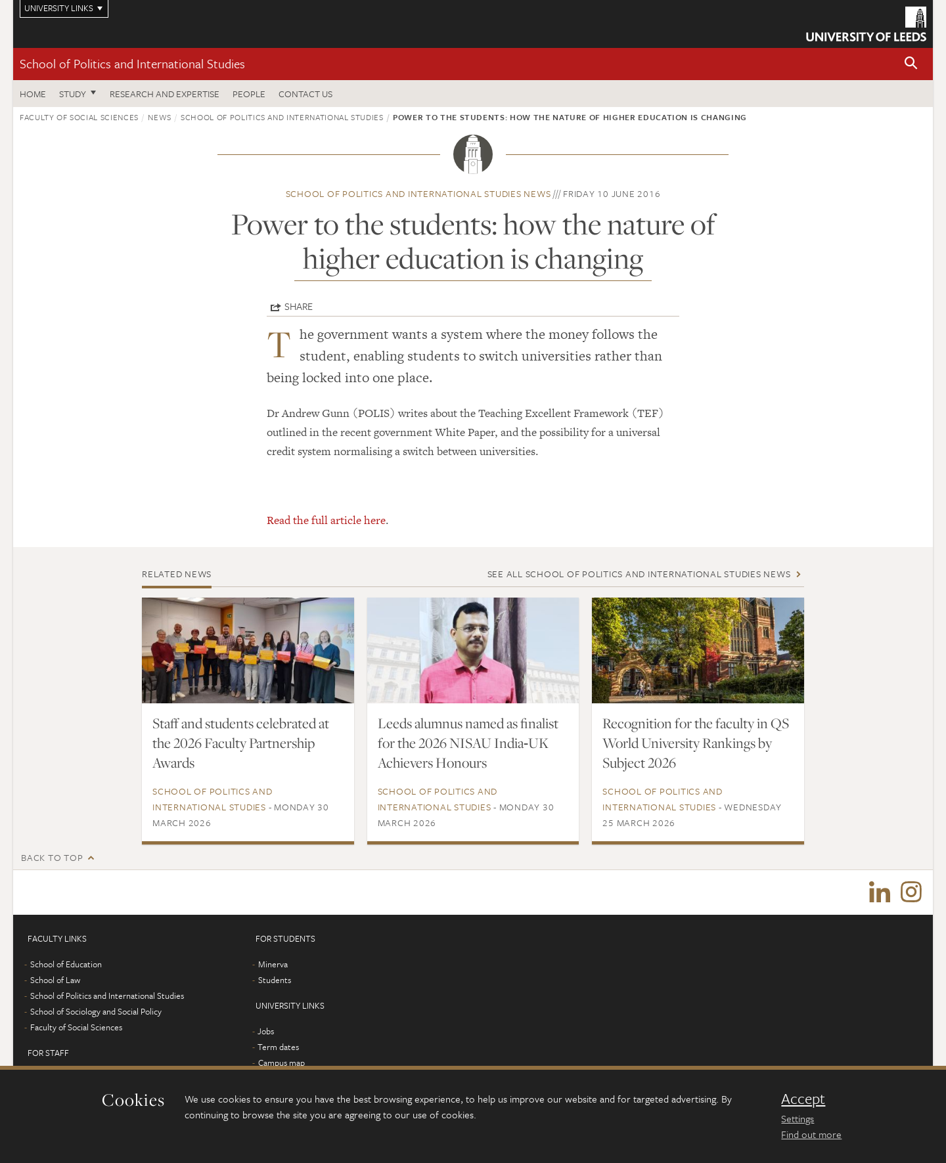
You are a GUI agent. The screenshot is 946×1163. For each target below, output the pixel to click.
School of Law (55, 981)
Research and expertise (164, 93)
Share (298, 306)
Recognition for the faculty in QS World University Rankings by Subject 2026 (695, 742)
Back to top (52, 857)
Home (33, 93)
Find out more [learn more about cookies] (811, 1134)
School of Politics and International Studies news (418, 193)
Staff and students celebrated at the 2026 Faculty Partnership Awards (240, 742)
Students (274, 981)
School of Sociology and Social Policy (96, 1012)
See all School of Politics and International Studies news (639, 574)
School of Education (66, 965)
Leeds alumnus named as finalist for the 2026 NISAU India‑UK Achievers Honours (468, 742)
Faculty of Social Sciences (79, 117)
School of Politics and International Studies (132, 63)
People (249, 93)
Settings (797, 1118)
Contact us (305, 93)
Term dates (278, 1048)
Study (72, 93)
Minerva (273, 965)
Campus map (281, 1063)
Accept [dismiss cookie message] (803, 1099)
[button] (911, 64)
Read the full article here (326, 520)
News (159, 117)
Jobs (266, 1032)
